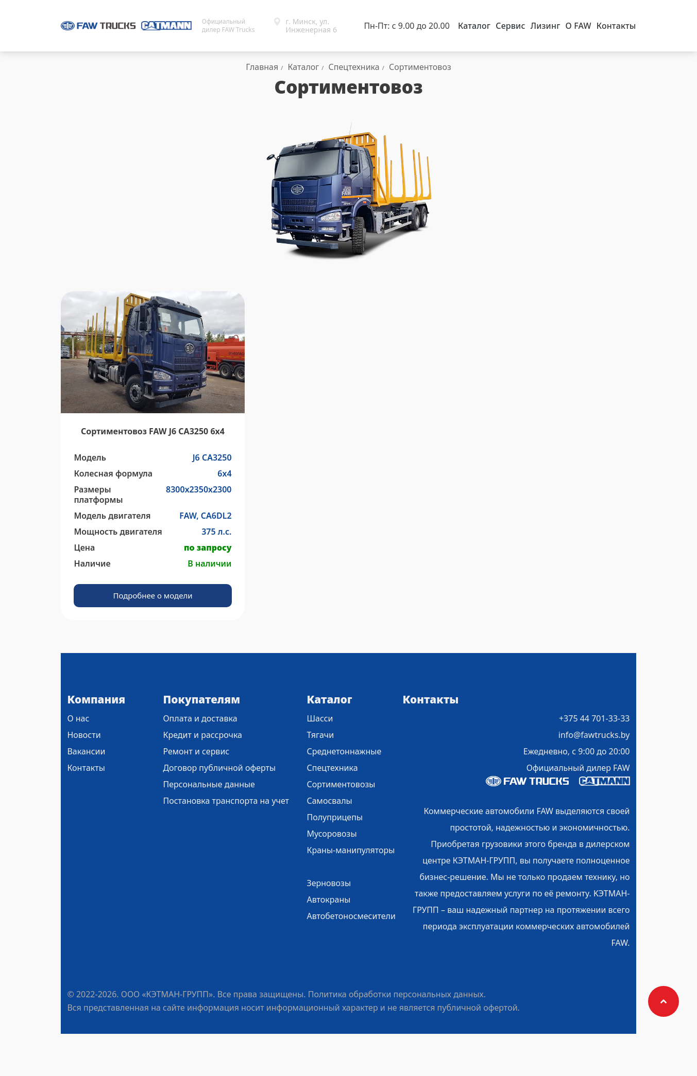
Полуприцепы (335, 817)
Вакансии (86, 751)
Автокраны (328, 899)
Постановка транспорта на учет (226, 800)
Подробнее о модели (152, 595)
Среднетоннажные (344, 751)
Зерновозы (329, 883)
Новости (83, 734)
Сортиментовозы (341, 784)
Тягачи (320, 734)
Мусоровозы (331, 833)
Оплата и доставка (200, 718)
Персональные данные (209, 784)
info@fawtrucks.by (594, 734)
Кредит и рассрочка (202, 734)
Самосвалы (329, 800)
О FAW (578, 25)
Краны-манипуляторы (351, 850)
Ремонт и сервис (196, 751)
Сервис (510, 25)
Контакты (616, 25)
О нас (78, 718)
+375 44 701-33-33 (594, 718)
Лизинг (545, 25)
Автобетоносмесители (351, 916)
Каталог (474, 25)
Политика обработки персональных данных (396, 994)
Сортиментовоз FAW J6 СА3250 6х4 (153, 431)
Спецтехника (332, 767)
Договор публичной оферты (219, 767)
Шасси (320, 718)
